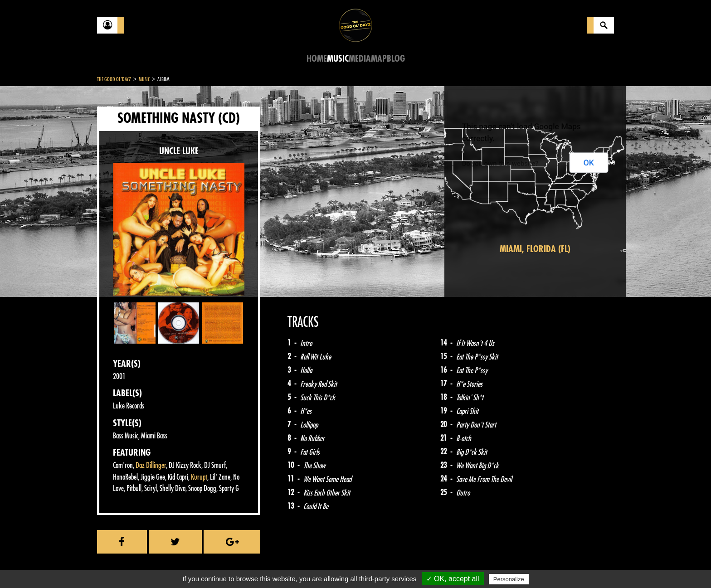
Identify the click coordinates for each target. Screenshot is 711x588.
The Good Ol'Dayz (114, 79)
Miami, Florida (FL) (535, 249)
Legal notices (168, 565)
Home (317, 58)
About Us (211, 565)
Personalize (508, 579)
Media (360, 58)
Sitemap (247, 565)
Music (338, 58)
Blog (396, 58)
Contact (120, 564)
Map (379, 58)
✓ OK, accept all (452, 579)
